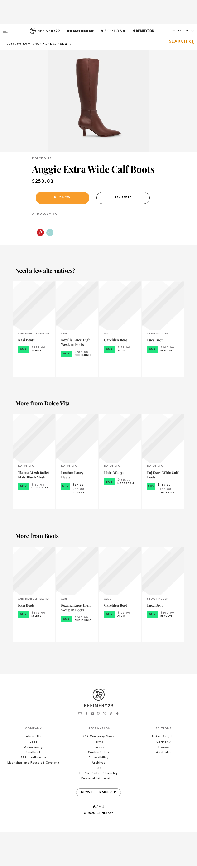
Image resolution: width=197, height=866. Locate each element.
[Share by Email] (49, 266)
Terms (98, 775)
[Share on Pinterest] (40, 266)
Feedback (33, 786)
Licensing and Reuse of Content (33, 796)
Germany (163, 775)
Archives (98, 796)
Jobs (33, 775)
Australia (163, 786)
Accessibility (98, 791)
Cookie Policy (98, 786)
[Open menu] (5, 29)
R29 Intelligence (33, 791)
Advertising (33, 781)
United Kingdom (164, 770)
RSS (98, 802)
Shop (37, 44)
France (163, 781)
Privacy (98, 781)
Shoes (51, 44)
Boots (66, 44)
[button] (173, 35)
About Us (33, 770)
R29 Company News (98, 770)
